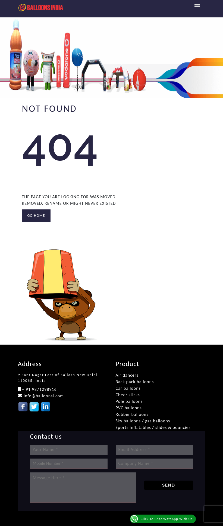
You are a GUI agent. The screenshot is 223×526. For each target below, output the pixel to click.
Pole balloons (129, 401)
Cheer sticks (128, 394)
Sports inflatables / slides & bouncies (153, 427)
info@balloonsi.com (43, 395)
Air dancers (127, 375)
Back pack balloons (135, 381)
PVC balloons (129, 407)
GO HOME (36, 215)
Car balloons (128, 388)
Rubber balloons (132, 414)
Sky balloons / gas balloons (143, 420)
